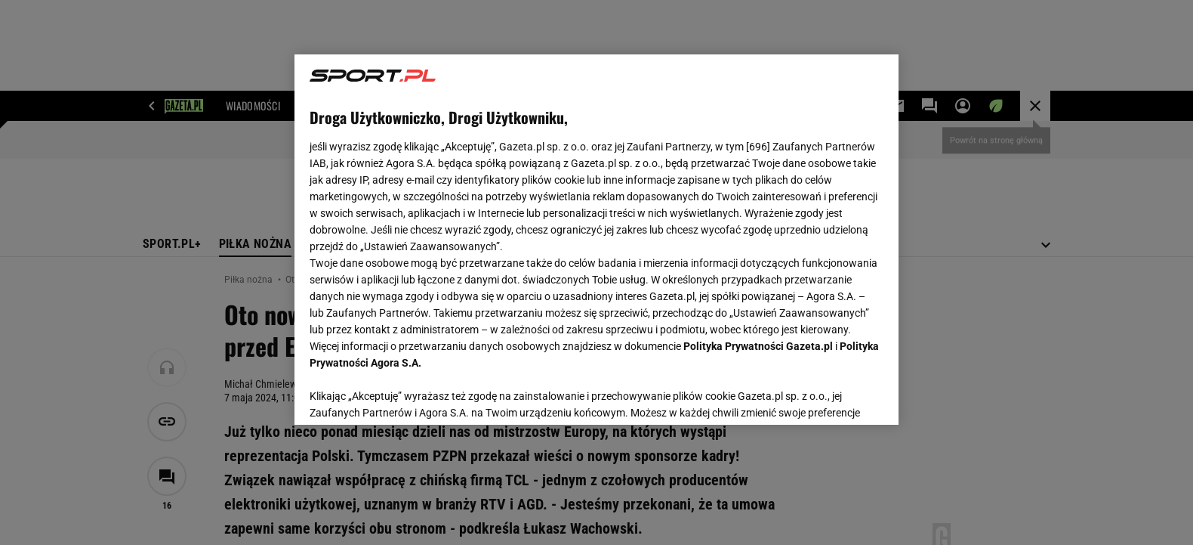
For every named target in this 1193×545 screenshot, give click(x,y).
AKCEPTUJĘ (832, 395)
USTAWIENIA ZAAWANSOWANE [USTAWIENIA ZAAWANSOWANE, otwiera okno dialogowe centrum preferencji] (408, 395)
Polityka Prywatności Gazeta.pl (758, 346)
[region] (596, 239)
